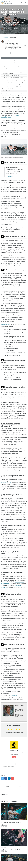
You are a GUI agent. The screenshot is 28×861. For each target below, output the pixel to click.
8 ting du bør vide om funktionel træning (10, 68)
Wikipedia (10, 176)
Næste (20, 786)
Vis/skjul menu (5, 53)
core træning (14, 695)
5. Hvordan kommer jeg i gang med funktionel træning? (14, 80)
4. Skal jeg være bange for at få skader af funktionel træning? (13, 78)
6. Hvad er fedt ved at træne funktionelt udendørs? (13, 82)
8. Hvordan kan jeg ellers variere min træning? (12, 86)
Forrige (7, 786)
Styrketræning (11, 766)
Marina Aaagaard (5, 324)
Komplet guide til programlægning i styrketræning (13, 849)
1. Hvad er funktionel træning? (9, 70)
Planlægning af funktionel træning (9, 88)
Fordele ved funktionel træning (8, 62)
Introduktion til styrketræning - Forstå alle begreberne (11, 823)
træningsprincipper (6, 482)
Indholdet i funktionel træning (8, 64)
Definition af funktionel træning (8, 60)
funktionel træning (11, 763)
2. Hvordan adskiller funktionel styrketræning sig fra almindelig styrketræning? (13, 73)
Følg (25, 45)
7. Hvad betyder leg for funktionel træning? (11, 84)
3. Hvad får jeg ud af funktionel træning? (11, 75)
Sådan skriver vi (9, 716)
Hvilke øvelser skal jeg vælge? (8, 90)
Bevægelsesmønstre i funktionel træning (10, 66)
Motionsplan (8, 2)
